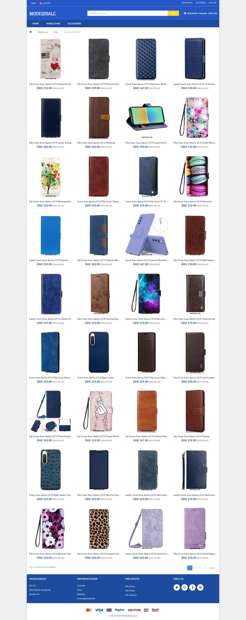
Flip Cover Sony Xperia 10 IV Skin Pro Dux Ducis (99, 495)
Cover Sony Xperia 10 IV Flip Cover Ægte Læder (147, 377)
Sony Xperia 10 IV (72, 32)
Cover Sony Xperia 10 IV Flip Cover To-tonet (147, 201)
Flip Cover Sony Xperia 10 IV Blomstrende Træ (50, 201)
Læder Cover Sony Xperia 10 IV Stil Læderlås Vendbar (147, 495)
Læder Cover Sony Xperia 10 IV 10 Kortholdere (195, 84)
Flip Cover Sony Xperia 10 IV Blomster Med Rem (50, 553)
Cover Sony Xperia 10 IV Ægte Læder (95, 377)
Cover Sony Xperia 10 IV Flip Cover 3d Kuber (147, 84)
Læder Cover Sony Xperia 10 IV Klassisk (48, 260)
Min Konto (187, 2)
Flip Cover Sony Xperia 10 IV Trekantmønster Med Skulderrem (50, 436)
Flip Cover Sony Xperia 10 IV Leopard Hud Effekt (99, 553)
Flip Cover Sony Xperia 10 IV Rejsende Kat (50, 84)
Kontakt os (34, 594)
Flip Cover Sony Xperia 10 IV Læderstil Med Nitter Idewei (147, 142)
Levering (81, 585)
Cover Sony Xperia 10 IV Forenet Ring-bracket (147, 260)
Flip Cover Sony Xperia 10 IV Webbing (96, 142)
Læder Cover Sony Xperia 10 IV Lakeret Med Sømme (50, 318)
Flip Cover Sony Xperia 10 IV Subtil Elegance (195, 553)
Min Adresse (131, 595)
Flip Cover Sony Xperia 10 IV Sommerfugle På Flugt (99, 318)
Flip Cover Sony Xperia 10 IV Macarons (193, 201)
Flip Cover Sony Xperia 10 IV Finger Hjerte (98, 436)
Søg (173, 13)
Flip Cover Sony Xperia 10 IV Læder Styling (50, 142)
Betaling (81, 594)
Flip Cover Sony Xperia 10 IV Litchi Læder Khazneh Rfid (195, 377)
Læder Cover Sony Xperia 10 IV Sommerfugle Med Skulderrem (147, 553)
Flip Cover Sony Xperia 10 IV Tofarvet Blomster (99, 260)
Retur (79, 590)
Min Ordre (130, 590)
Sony (56, 32)
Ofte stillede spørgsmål (40, 590)
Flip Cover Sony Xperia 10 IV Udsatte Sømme (147, 436)
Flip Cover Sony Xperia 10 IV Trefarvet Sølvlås (195, 318)
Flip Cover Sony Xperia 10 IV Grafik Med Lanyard (195, 142)
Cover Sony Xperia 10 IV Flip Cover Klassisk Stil (50, 377)
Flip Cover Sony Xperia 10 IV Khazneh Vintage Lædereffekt (99, 84)
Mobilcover (43, 32)
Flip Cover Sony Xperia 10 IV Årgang (191, 436)
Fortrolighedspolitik (86, 598)
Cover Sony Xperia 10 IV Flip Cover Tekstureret (99, 201)
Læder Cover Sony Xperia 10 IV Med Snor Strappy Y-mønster (195, 495)
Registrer (201, 2)
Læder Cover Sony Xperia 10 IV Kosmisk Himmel (147, 318)
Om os (32, 585)
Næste (212, 568)
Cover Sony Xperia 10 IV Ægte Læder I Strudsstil (50, 495)
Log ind (212, 2)
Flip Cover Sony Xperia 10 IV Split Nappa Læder (195, 260)
